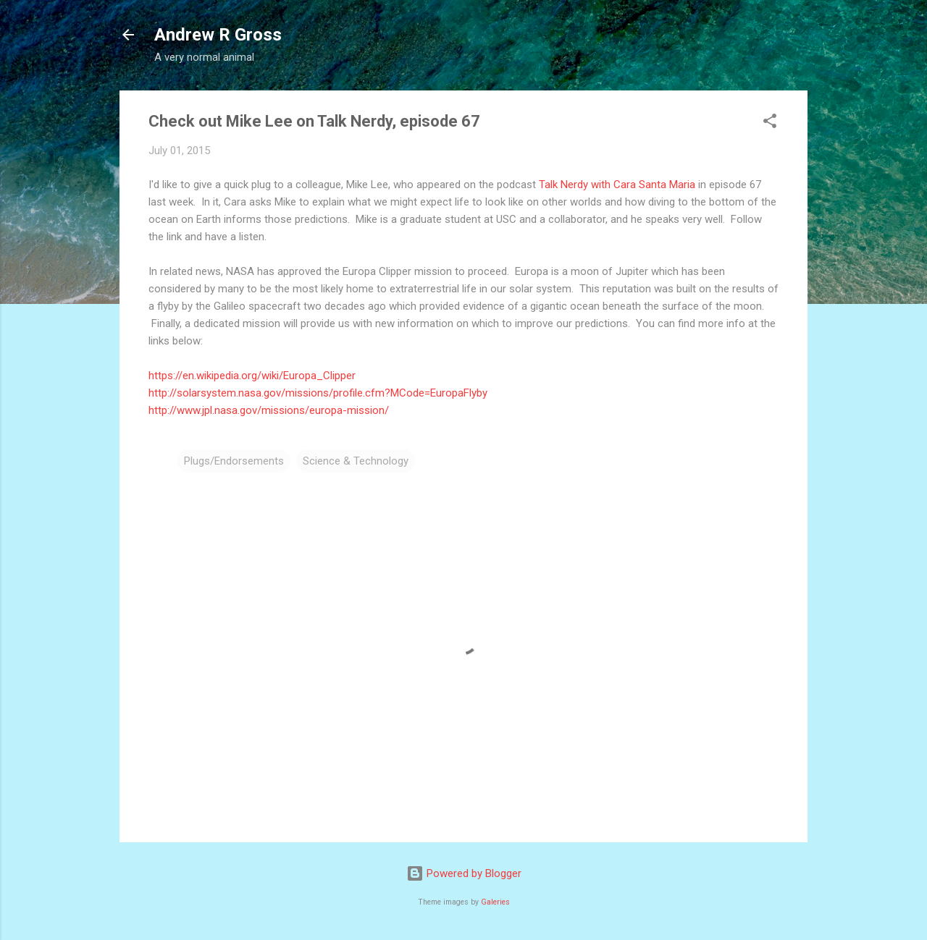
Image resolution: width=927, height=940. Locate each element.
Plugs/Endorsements (234, 460)
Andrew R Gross (218, 35)
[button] (770, 123)
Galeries (495, 902)
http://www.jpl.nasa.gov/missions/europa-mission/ (268, 410)
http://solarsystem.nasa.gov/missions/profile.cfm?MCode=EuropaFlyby (317, 392)
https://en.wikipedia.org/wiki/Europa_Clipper (252, 375)
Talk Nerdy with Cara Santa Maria (617, 184)
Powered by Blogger (463, 873)
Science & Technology (355, 460)
